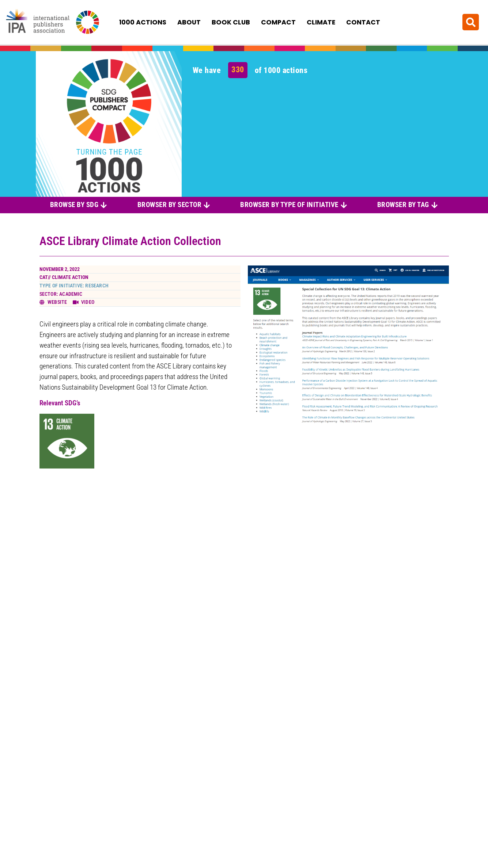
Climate (321, 22)
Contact (363, 22)
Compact (278, 22)
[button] (470, 22)
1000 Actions (142, 22)
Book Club (231, 22)
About (189, 22)
